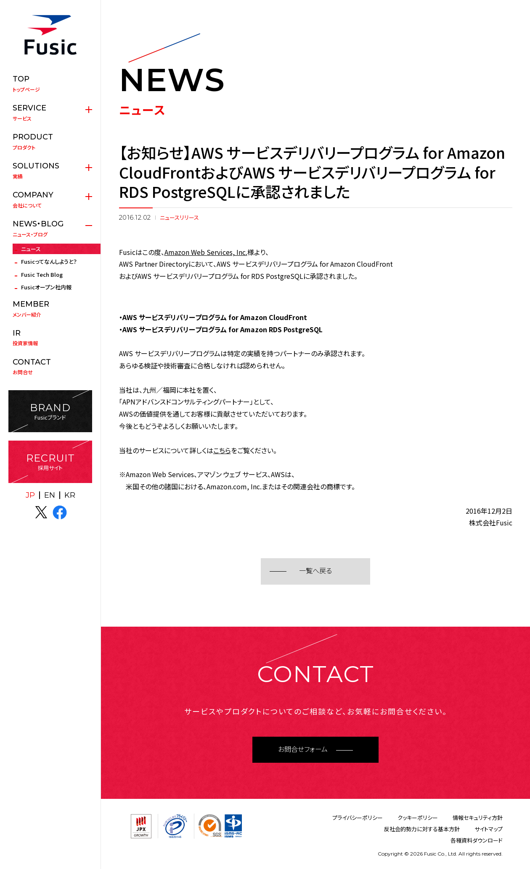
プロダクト (50, 141)
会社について (50, 199)
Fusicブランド (50, 411)
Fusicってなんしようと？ (49, 261)
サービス (50, 112)
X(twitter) (41, 512)
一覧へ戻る (315, 571)
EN (49, 495)
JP (30, 495)
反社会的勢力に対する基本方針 (422, 829)
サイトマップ (488, 829)
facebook (60, 512)
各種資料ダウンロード (476, 840)
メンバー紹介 (50, 308)
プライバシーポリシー (357, 818)
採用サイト (50, 462)
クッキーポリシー (418, 818)
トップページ (50, 83)
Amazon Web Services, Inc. (205, 252)
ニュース (31, 249)
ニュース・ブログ (50, 228)
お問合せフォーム (303, 749)
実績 (50, 170)
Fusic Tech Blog (42, 274)
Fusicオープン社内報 (46, 287)
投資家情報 (50, 337)
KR (69, 495)
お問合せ (50, 366)
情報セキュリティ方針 (478, 818)
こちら (222, 450)
